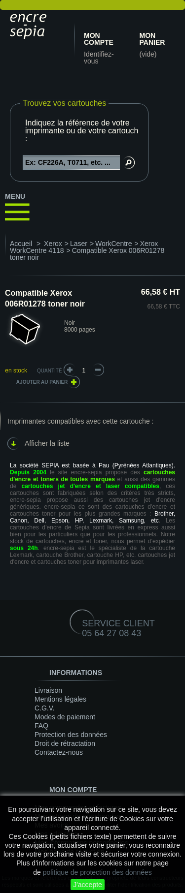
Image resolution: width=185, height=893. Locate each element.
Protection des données (71, 735)
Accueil (21, 243)
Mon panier (152, 38)
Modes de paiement (65, 717)
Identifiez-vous (99, 57)
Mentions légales (60, 699)
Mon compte (98, 38)
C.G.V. (45, 708)
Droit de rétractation (65, 743)
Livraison (48, 690)
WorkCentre (113, 243)
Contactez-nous (59, 752)
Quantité (49, 370)
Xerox (53, 243)
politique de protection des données (97, 872)
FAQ (41, 726)
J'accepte (87, 885)
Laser (78, 243)
